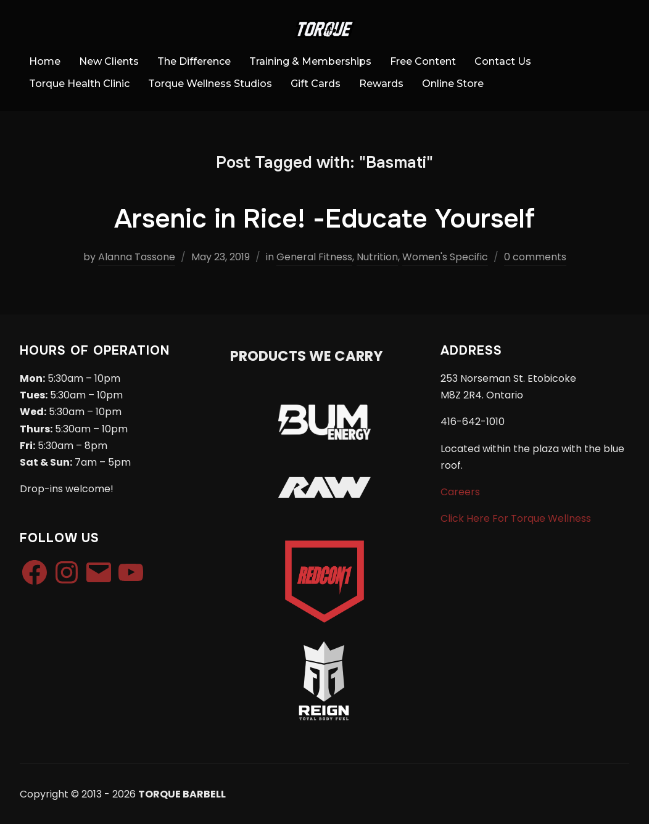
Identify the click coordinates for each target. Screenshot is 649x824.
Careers (460, 492)
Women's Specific (445, 257)
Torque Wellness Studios (210, 83)
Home (44, 61)
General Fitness (314, 257)
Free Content (423, 61)
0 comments (535, 257)
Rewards (381, 83)
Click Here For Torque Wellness (515, 518)
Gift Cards (316, 83)
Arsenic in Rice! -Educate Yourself (324, 219)
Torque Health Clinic (79, 83)
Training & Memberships (310, 61)
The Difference (194, 61)
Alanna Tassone (136, 257)
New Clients (109, 61)
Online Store (453, 83)
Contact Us (502, 61)
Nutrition (377, 257)
